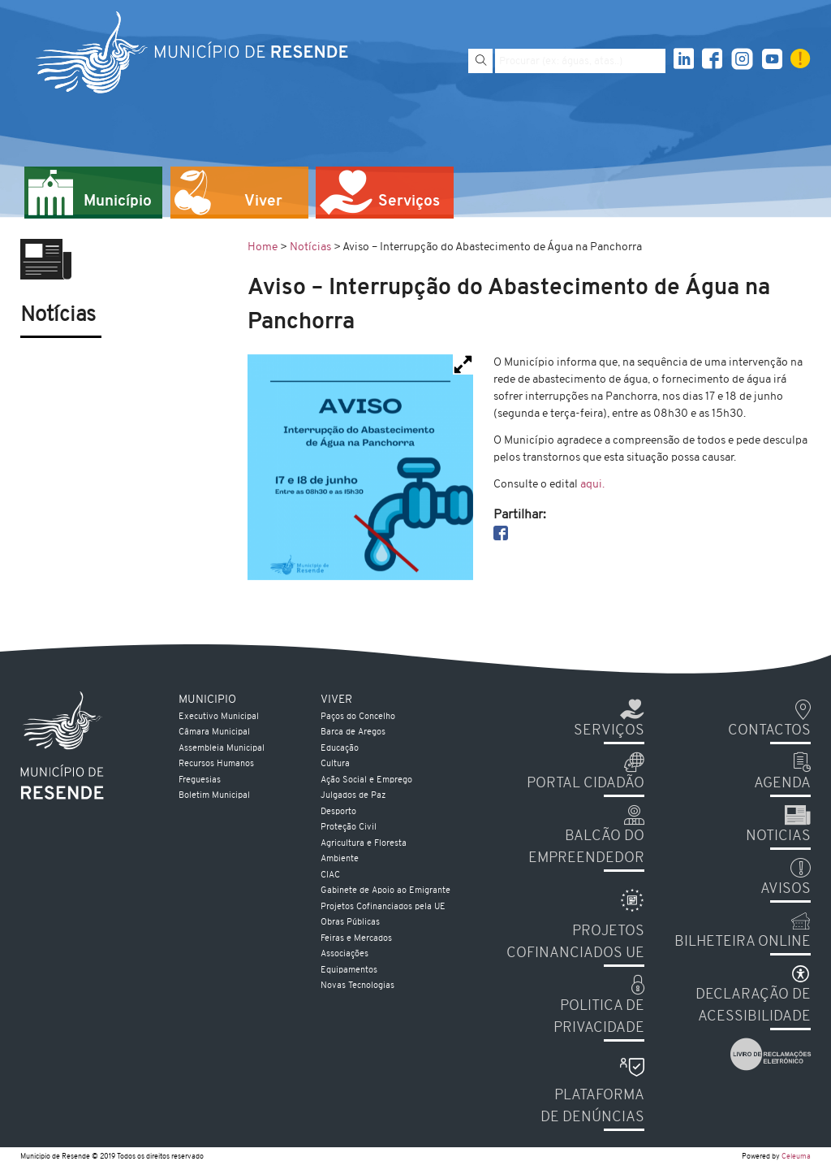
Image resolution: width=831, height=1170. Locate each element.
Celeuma (796, 1156)
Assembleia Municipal (222, 748)
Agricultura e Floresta (364, 843)
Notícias (310, 247)
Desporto (338, 812)
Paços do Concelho (358, 717)
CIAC (330, 875)
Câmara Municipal (214, 732)
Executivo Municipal (219, 717)
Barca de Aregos (353, 732)
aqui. (592, 485)
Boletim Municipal (214, 795)
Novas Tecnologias (357, 986)
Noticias (778, 836)
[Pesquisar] (480, 61)
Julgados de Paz (353, 795)
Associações (344, 954)
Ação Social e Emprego (366, 780)
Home (263, 247)
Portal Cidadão (585, 783)
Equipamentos (349, 970)
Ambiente (340, 859)
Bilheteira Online (742, 942)
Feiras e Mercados (356, 938)
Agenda (782, 783)
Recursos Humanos (216, 764)
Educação (340, 748)
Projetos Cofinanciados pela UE (383, 907)
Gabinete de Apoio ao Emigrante (385, 890)
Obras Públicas (350, 922)
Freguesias (200, 780)
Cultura (335, 764)
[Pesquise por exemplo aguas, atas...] (580, 61)
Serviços (609, 731)
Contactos (769, 731)
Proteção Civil (349, 827)
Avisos (785, 889)
